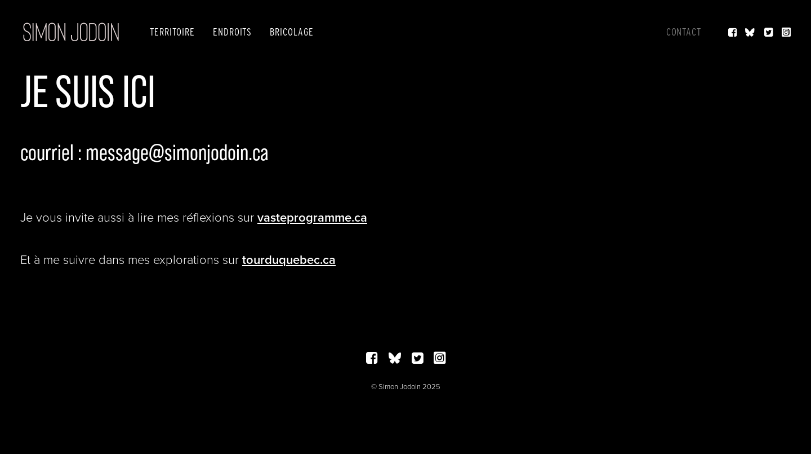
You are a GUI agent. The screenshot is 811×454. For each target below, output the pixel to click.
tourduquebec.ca (289, 259)
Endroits (232, 32)
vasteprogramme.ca (312, 217)
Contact (683, 32)
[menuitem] (172, 32)
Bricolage (292, 32)
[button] (734, 32)
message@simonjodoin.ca (177, 152)
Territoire (172, 32)
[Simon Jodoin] (71, 32)
